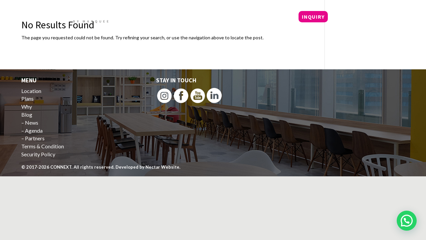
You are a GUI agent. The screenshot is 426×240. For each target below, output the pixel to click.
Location (31, 91)
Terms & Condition (42, 146)
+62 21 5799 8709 (360, 17)
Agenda (34, 130)
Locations (200, 17)
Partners (35, 138)
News (31, 122)
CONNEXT (61, 167)
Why (255, 17)
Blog (276, 17)
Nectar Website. (162, 167)
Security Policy (38, 154)
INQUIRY (313, 16)
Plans (232, 17)
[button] (407, 221)
